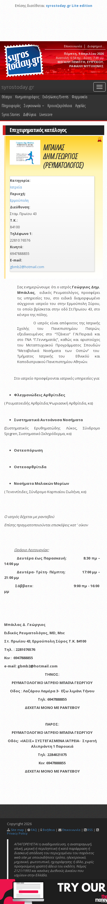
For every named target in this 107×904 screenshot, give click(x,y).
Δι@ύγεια (29, 114)
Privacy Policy (17, 833)
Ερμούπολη (19, 200)
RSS (90, 830)
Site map (17, 830)
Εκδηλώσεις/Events (55, 96)
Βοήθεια (49, 830)
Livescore (46, 114)
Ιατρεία (16, 187)
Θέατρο (7, 96)
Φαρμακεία (79, 96)
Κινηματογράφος (27, 96)
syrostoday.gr (17, 87)
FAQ (34, 830)
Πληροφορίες (11, 105)
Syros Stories (11, 114)
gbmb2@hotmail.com (27, 267)
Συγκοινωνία (34, 105)
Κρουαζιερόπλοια (60, 105)
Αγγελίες (80, 105)
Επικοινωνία (73, 46)
